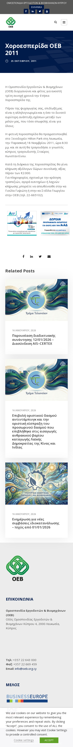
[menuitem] (36, 7)
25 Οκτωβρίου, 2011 (23, 60)
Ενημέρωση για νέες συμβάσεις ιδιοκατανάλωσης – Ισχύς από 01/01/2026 (35, 523)
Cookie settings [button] (24, 740)
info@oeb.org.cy (26, 669)
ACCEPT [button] (49, 740)
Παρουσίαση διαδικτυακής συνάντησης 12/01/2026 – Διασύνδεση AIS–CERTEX (33, 339)
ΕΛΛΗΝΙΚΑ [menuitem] (36, 7)
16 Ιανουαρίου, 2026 (24, 330)
